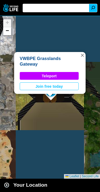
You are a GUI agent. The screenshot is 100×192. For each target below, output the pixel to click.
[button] (82, 55)
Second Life (11, 8)
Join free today (49, 86)
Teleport (49, 76)
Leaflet (72, 176)
